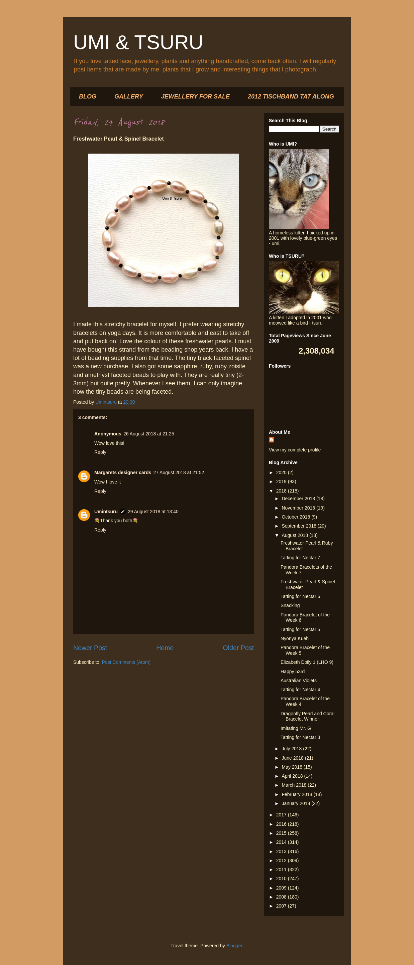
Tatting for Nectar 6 (300, 596)
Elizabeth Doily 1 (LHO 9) (307, 662)
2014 (282, 842)
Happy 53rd (293, 671)
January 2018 (296, 803)
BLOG (87, 96)
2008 (282, 897)
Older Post (238, 647)
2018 (282, 491)
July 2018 (292, 748)
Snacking (290, 605)
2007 (282, 906)
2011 (282, 869)
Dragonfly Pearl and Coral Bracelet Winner (307, 716)
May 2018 (292, 767)
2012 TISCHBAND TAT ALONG (291, 96)
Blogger (234, 945)
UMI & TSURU (138, 42)
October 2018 (296, 517)
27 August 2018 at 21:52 (178, 472)
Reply (100, 452)
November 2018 (299, 508)
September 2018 (299, 526)
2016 (282, 824)
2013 (282, 851)
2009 (282, 888)
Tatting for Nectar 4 (300, 689)
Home (165, 647)
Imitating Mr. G (296, 728)
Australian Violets (299, 680)
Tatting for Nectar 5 (300, 629)
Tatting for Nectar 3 (300, 737)
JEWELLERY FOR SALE (195, 96)
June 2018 (293, 758)
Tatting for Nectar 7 (300, 557)
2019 (282, 481)
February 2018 (297, 794)
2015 (282, 833)
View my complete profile (295, 449)
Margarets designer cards (122, 472)
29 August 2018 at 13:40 (153, 511)
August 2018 (295, 535)
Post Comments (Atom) (126, 662)
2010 (282, 878)
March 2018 (295, 785)
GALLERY (128, 96)
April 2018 (293, 776)
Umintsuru (106, 511)
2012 (282, 860)
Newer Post (90, 647)
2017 (282, 814)
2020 (282, 472)
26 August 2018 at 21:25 (148, 433)
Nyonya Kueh (295, 638)
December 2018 (299, 498)
